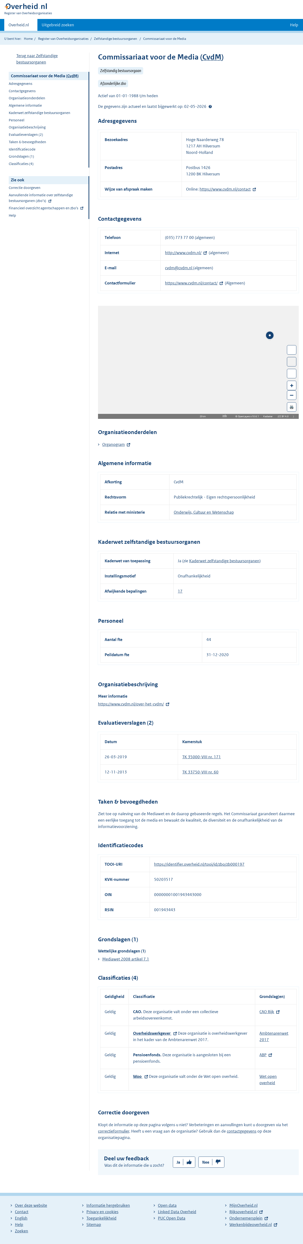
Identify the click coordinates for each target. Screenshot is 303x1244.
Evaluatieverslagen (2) (26, 134)
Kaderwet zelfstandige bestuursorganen (39, 112)
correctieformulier (113, 1131)
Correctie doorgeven (24, 187)
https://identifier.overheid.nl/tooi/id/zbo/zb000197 (199, 864)
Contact (21, 1211)
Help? (210, 106)
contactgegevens (241, 1131)
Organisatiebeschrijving (27, 127)
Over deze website (31, 1205)
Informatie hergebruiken (108, 1205)
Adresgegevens (20, 83)
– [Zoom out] (292, 395)
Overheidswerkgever (152, 1033)
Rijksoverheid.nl (243, 1211)
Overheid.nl (19, 26)
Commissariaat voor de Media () (45, 75)
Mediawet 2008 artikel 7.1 (125, 959)
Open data (167, 1205)
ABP (263, 1054)
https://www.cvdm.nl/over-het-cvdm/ (131, 704)
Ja (178, 1162)
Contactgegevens (22, 91)
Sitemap (93, 1224)
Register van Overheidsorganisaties (63, 39)
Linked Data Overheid (177, 1211)
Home (28, 39)
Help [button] (294, 24)
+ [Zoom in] (292, 385)
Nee (205, 1162)
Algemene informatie (25, 105)
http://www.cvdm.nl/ (183, 252)
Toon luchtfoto (291, 362)
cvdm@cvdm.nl (179, 267)
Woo (138, 1076)
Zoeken (21, 1231)
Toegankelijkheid (101, 1218)
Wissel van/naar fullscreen (291, 350)
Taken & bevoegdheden (27, 142)
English (21, 1218)
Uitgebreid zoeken (58, 24)
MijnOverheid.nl (243, 1205)
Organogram (113, 444)
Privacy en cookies (102, 1211)
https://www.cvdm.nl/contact (225, 189)
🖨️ (291, 407)
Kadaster (269, 416)
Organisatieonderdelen (27, 98)
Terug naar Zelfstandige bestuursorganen (37, 59)
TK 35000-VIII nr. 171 (201, 756)
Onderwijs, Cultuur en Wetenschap (204, 512)
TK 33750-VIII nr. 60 (200, 772)
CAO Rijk (266, 1011)
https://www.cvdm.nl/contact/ (191, 283)
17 (180, 591)
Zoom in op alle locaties (291, 373)
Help (12, 215)
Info (225, 415)
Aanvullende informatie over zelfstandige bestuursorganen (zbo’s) (41, 198)
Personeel (16, 120)
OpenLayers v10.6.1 (249, 416)
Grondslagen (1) (21, 156)
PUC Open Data (171, 1218)
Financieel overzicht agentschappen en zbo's (43, 208)
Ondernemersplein (246, 1218)
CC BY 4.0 (284, 416)
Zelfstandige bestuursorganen (115, 39)
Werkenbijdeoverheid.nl (250, 1224)
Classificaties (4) (21, 163)
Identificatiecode (22, 149)
